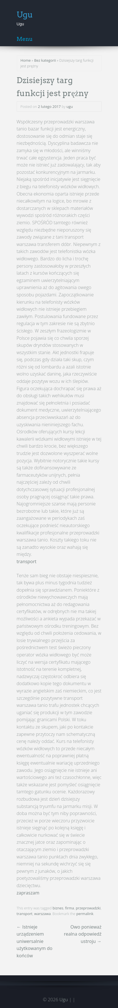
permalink (84, 913)
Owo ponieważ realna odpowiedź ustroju (83, 934)
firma (69, 908)
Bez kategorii (45, 60)
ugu (69, 106)
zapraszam (28, 893)
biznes (58, 908)
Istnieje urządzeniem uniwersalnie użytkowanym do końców (35, 941)
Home (25, 60)
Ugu (25, 14)
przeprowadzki (88, 908)
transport (27, 561)
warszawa (42, 913)
